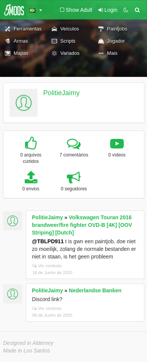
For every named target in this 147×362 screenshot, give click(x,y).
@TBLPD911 (48, 241)
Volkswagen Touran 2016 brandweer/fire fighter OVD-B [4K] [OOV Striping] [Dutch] (82, 225)
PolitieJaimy (61, 93)
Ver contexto (47, 265)
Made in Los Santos (26, 351)
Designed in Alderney (28, 343)
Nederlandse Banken (95, 290)
